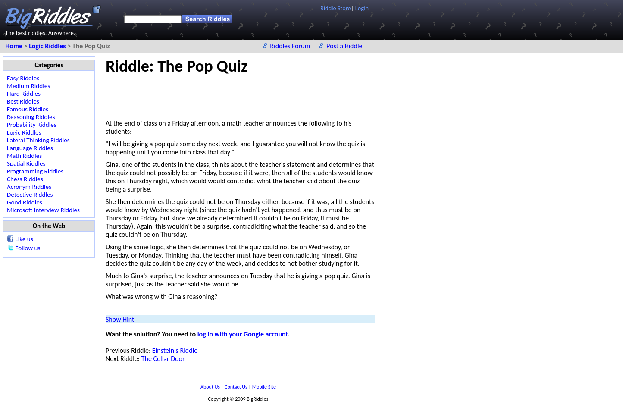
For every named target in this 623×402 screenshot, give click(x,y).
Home (14, 46)
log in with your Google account (242, 334)
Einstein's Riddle (174, 350)
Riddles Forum (291, 46)
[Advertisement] (263, 95)
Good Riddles (24, 202)
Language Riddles (30, 148)
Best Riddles (23, 101)
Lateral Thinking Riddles (38, 140)
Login (362, 8)
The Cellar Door (163, 359)
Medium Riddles (28, 86)
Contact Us (236, 387)
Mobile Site (264, 387)
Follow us (27, 248)
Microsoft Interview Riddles (43, 210)
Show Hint (120, 319)
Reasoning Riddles (31, 117)
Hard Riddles (24, 93)
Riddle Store (335, 8)
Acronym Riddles (29, 187)
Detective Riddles (30, 194)
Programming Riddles (35, 171)
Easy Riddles (23, 78)
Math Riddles (24, 156)
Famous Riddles (27, 109)
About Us (210, 387)
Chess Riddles (25, 179)
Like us (24, 239)
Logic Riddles (48, 46)
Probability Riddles (31, 125)
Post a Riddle (344, 46)
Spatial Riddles (26, 163)
